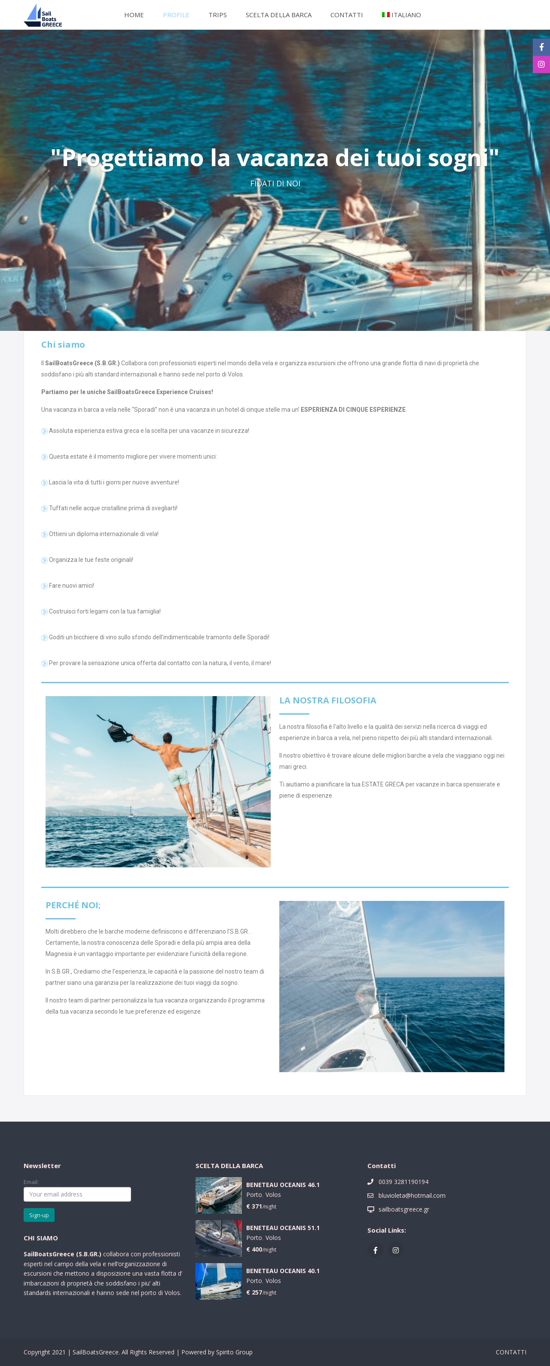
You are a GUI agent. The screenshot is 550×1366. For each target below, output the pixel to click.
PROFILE (176, 14)
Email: (77, 1189)
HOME (134, 14)
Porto (254, 1194)
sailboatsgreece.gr (404, 1209)
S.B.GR (88, 1254)
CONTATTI (346, 14)
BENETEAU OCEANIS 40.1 (283, 1271)
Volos (273, 1194)
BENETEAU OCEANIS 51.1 (283, 1228)
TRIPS (217, 14)
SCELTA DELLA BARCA (279, 14)
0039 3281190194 (403, 1182)
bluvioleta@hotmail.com (412, 1195)
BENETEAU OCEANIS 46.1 (283, 1185)
